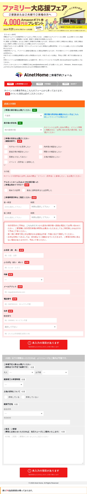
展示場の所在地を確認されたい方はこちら (61, 114)
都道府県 (7, 409)
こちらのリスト (32, 225)
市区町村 (7, 418)
